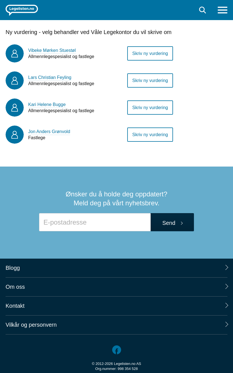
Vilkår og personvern (31, 325)
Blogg (13, 268)
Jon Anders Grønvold (49, 131)
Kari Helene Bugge (47, 104)
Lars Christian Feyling (49, 77)
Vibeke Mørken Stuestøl (52, 50)
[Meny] (222, 11)
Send (169, 223)
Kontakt (15, 306)
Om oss (15, 287)
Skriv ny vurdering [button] (150, 53)
